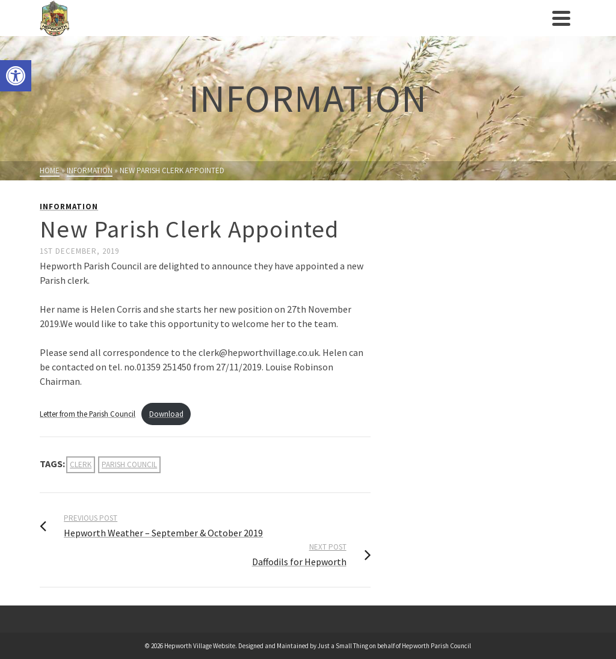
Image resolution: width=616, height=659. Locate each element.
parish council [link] (129, 464)
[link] (15, 75)
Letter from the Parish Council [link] (87, 413)
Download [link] (166, 413)
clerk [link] (80, 464)
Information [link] (69, 206)
